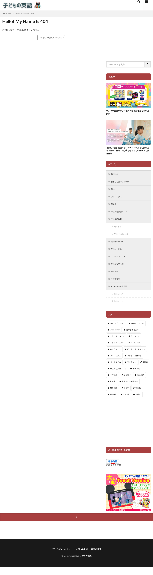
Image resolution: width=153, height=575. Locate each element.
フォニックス (117, 200)
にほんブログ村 (113, 472)
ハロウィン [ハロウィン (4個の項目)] (135, 350)
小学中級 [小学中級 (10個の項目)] (136, 376)
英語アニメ (119, 309)
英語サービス (117, 254)
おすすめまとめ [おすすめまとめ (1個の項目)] (132, 337)
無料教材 (118, 231)
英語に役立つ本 (118, 270)
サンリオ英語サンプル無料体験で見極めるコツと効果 (127, 113)
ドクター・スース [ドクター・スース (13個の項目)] (117, 350)
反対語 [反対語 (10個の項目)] (145, 370)
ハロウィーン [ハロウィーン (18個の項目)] (115, 357)
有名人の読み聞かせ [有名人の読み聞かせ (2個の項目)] (130, 389)
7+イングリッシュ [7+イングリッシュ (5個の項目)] (117, 331)
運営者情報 (99, 557)
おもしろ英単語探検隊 (121, 184)
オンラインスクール (120, 262)
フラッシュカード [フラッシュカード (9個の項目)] (134, 363)
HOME (8, 13)
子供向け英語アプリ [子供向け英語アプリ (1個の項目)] (118, 376)
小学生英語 (116, 285)
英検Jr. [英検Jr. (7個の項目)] (138, 402)
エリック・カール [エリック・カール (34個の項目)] (117, 344)
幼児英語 (115, 277)
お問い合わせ (82, 557)
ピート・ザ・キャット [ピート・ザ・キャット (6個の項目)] (136, 357)
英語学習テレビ (118, 246)
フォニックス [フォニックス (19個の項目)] (115, 363)
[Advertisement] (128, 36)
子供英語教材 (117, 223)
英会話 (114, 207)
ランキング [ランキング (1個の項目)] (131, 370)
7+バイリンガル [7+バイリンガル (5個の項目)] (137, 331)
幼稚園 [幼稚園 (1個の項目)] (112, 389)
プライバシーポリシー (60, 557)
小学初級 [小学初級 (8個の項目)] (113, 382)
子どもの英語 (85, 564)
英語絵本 (115, 176)
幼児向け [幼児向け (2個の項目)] (127, 382)
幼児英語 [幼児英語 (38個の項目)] (140, 382)
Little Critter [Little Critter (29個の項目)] (115, 337)
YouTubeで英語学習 (120, 293)
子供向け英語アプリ (120, 215)
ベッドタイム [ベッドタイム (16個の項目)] (115, 370)
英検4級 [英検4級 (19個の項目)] (113, 402)
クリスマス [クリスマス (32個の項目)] (135, 344)
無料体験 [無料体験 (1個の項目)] (113, 395)
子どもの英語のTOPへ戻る (51, 37)
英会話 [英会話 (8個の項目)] (126, 395)
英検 (113, 192)
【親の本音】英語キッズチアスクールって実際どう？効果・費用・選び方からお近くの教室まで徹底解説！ (127, 152)
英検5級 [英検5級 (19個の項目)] (126, 402)
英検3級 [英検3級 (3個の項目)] (138, 395)
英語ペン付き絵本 (122, 239)
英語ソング (119, 301)
